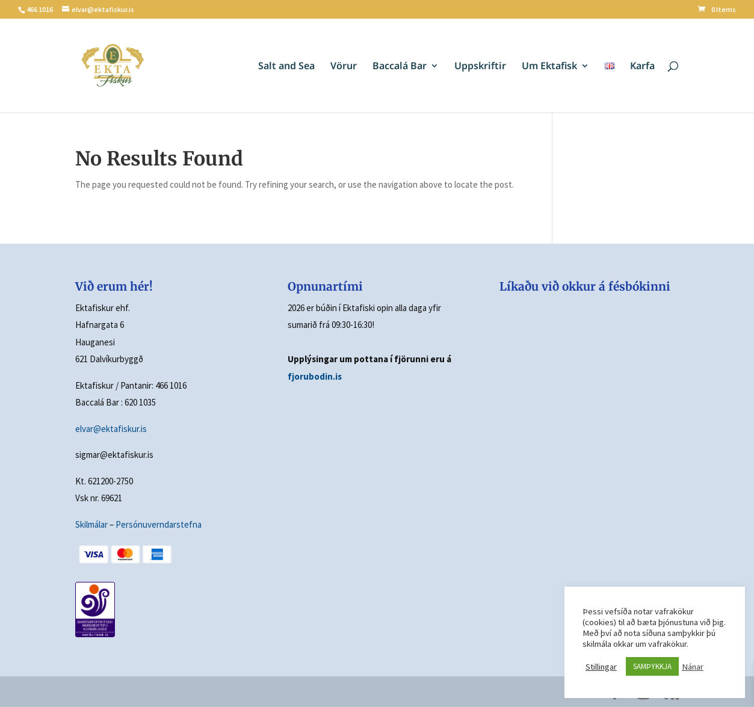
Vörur (343, 66)
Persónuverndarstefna (159, 524)
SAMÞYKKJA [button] (652, 666)
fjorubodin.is (315, 376)
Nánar (692, 666)
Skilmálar (91, 524)
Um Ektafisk (549, 66)
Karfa (642, 66)
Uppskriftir (480, 66)
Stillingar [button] (601, 666)
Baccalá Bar (399, 66)
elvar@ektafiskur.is (111, 428)
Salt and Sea (286, 66)
